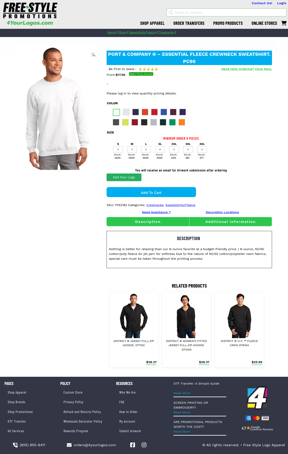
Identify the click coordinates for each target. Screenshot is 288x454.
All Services (16, 431)
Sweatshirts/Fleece (142, 32)
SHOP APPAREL (152, 23)
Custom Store (72, 392)
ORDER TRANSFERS (188, 23)
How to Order (128, 411)
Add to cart (151, 192)
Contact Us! (262, 3)
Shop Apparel (17, 392)
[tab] (148, 221)
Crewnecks (166, 32)
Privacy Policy (73, 402)
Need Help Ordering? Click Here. (246, 69)
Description (148, 221)
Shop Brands (16, 402)
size (110, 132)
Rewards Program (75, 431)
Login (282, 3)
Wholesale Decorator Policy (82, 421)
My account (127, 421)
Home (111, 32)
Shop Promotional (20, 411)
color (112, 103)
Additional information (230, 221)
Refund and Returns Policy (82, 411)
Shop (122, 32)
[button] (93, 54)
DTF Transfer (17, 421)
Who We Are (127, 392)
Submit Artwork (130, 431)
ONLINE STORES (264, 23)
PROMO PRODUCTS (228, 23)
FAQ (121, 402)
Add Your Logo (124, 177)
